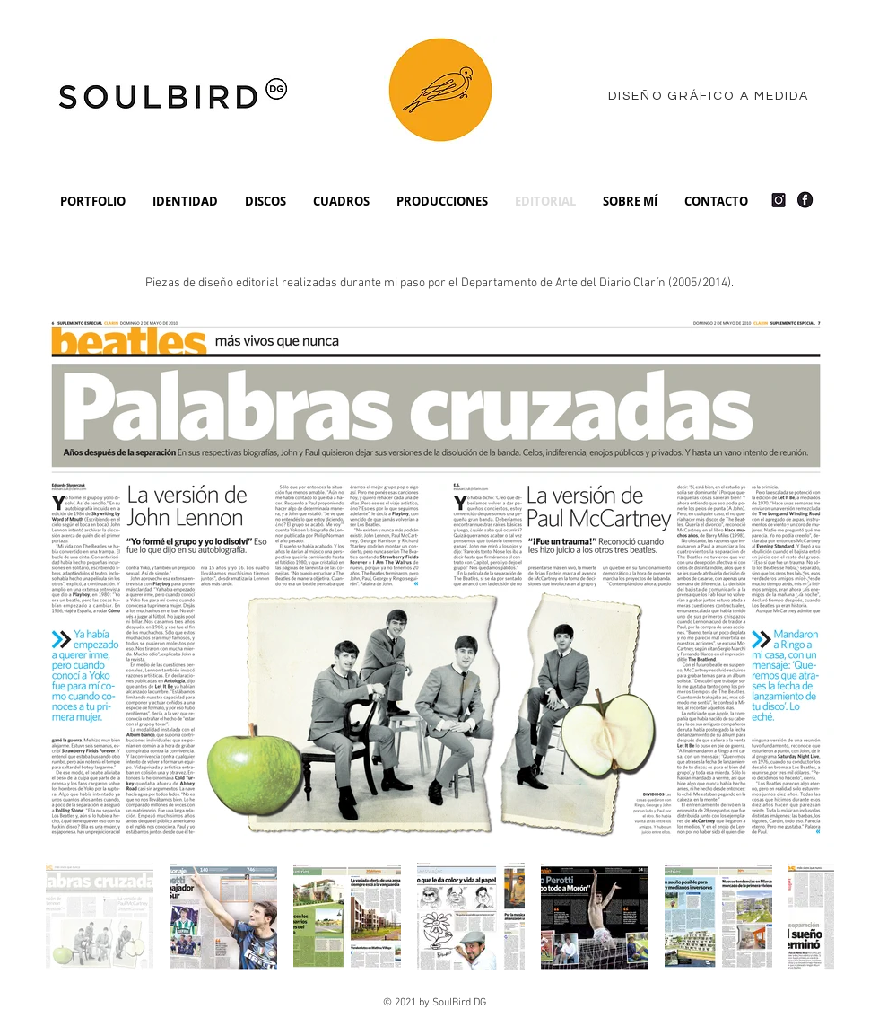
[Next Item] (803, 583)
